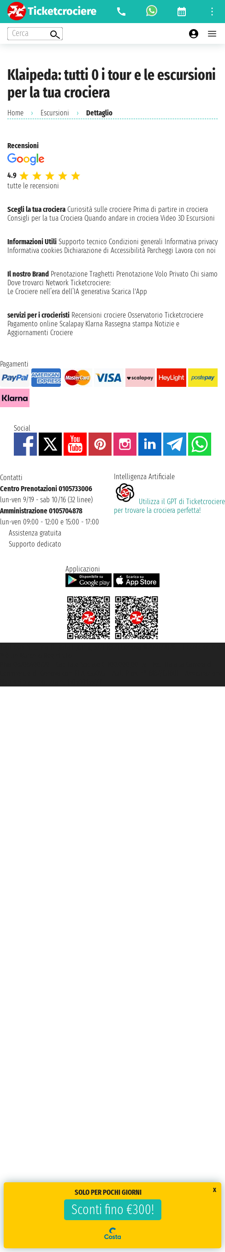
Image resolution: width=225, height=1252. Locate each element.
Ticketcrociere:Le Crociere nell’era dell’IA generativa (59, 287)
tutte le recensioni (33, 185)
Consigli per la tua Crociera (45, 218)
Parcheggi (160, 250)
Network (57, 282)
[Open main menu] (212, 33)
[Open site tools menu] (212, 11)
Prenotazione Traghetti (82, 274)
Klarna (94, 323)
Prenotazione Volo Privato (152, 274)
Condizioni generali (136, 241)
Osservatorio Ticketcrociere (165, 315)
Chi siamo (204, 274)
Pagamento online (32, 323)
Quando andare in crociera (121, 218)
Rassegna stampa (129, 323)
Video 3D (172, 218)
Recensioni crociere (98, 315)
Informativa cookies (34, 250)
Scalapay (71, 323)
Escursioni (55, 112)
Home (15, 112)
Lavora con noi (195, 250)
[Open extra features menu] (35, 33)
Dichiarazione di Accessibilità (104, 250)
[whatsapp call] (151, 11)
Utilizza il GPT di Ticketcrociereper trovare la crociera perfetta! (169, 506)
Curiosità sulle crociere (99, 209)
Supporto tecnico (83, 241)
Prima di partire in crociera (170, 209)
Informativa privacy (191, 241)
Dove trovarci (25, 282)
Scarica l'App (129, 291)
